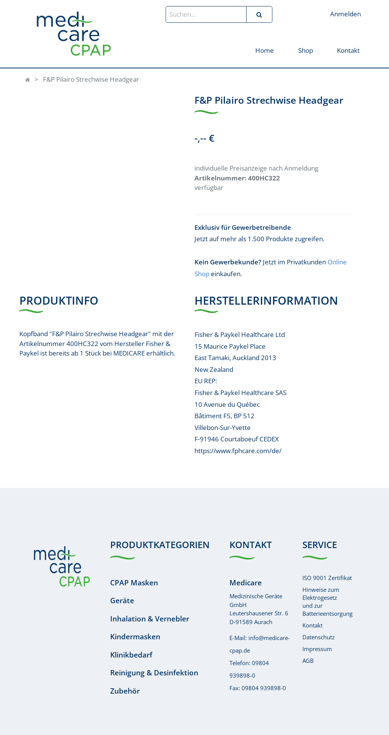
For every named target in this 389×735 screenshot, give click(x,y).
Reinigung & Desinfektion (154, 673)
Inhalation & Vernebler (149, 619)
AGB (308, 660)
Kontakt (312, 625)
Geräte (122, 600)
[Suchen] (259, 14)
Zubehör (125, 691)
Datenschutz (318, 637)
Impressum (317, 649)
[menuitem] (264, 50)
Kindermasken (135, 637)
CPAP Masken (134, 583)
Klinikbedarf (131, 655)
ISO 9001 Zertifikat (327, 578)
